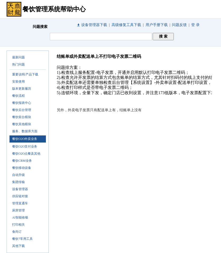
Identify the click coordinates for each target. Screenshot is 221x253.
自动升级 (18, 175)
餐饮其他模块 (21, 124)
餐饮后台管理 (21, 110)
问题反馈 (179, 25)
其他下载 (18, 246)
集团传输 (18, 182)
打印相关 (18, 224)
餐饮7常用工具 (22, 239)
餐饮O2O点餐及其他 (26, 153)
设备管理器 (20, 189)
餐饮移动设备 (21, 168)
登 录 (195, 25)
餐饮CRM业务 (22, 161)
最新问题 (18, 57)
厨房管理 (18, 210)
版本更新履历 (21, 88)
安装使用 (18, 81)
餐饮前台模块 (21, 117)
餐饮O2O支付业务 (24, 146)
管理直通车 (20, 203)
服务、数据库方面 (24, 131)
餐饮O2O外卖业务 (24, 139)
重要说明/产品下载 (25, 74)
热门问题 (18, 64)
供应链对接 (20, 196)
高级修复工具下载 (126, 25)
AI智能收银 (20, 217)
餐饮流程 (18, 96)
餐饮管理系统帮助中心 (54, 9)
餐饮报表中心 (21, 103)
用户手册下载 (157, 25)
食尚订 (17, 232)
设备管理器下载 (94, 25)
